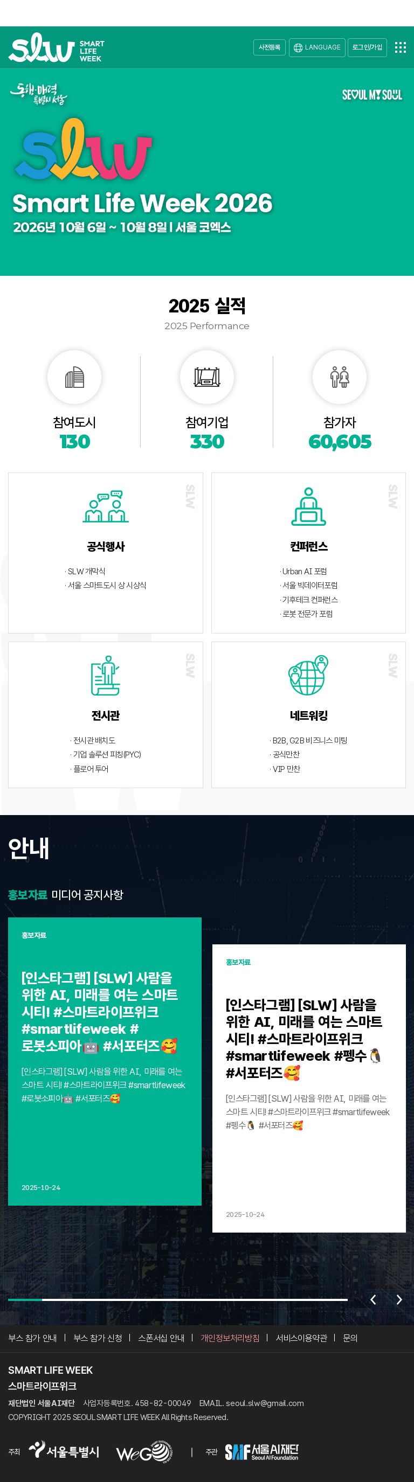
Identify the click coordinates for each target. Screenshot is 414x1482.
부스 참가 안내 (32, 1338)
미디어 (66, 895)
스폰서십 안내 (161, 1338)
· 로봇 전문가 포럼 (306, 614)
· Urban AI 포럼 (303, 571)
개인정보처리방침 (230, 1338)
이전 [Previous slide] (373, 1299)
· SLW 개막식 (85, 571)
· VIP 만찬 (285, 769)
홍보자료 (27, 895)
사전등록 (270, 47)
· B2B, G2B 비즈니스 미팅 (308, 741)
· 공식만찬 (284, 755)
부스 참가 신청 (97, 1338)
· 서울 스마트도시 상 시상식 (105, 585)
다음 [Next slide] (399, 1299)
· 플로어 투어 (89, 769)
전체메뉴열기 (400, 47)
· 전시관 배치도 (92, 741)
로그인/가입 (367, 47)
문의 (350, 1338)
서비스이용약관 (301, 1338)
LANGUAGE (323, 47)
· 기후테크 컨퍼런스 (308, 600)
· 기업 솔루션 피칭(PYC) (105, 755)
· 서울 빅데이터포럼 (308, 585)
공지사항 (103, 895)
